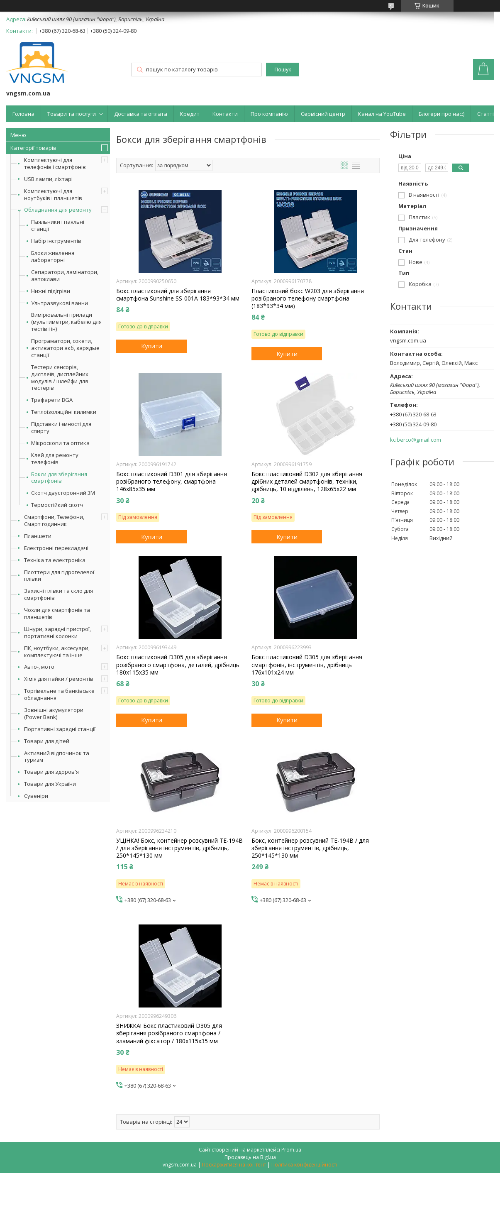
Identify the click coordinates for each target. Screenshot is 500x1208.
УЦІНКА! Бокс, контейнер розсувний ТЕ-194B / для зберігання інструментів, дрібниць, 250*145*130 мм (179, 848)
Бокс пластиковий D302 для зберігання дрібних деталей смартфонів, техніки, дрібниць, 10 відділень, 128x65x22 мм (306, 481)
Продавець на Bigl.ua (250, 1157)
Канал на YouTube (382, 113)
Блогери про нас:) (441, 113)
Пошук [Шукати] (282, 69)
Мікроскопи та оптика (60, 443)
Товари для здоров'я (51, 771)
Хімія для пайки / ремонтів (58, 678)
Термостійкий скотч (57, 505)
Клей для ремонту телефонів (54, 459)
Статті (485, 113)
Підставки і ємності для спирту (61, 428)
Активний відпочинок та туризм (56, 756)
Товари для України (50, 783)
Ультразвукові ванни (59, 303)
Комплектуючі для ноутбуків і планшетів (53, 194)
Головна (23, 113)
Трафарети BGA (52, 399)
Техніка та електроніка (54, 560)
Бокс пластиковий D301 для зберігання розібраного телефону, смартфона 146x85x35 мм (171, 481)
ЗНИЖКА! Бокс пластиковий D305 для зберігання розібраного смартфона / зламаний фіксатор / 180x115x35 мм (169, 1033)
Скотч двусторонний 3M (63, 492)
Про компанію (269, 113)
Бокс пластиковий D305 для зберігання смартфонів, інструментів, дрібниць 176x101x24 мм (306, 664)
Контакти (225, 113)
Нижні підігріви (50, 291)
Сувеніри (36, 796)
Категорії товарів (33, 148)
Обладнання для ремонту (58, 209)
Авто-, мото (39, 666)
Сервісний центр (323, 113)
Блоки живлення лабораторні (52, 256)
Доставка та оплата (140, 113)
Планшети (37, 536)
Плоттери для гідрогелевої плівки (59, 575)
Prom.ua (291, 1149)
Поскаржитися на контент (234, 1164)
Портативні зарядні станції (59, 729)
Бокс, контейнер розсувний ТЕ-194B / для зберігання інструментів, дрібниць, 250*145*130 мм (310, 848)
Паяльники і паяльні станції (57, 225)
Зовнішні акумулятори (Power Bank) (53, 713)
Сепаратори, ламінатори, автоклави (64, 276)
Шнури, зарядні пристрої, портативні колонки (57, 632)
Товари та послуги (71, 113)
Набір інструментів (56, 241)
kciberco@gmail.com (415, 439)
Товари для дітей (46, 741)
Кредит (190, 113)
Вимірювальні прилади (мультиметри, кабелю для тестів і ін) (66, 322)
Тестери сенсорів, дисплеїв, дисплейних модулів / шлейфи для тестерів (59, 378)
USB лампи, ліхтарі (48, 179)
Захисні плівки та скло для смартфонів (58, 594)
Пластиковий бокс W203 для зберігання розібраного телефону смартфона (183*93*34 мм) (307, 298)
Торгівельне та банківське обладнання (59, 694)
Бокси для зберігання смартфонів (59, 478)
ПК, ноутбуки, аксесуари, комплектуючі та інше (57, 651)
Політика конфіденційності (304, 1164)
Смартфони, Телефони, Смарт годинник (54, 520)
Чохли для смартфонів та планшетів (57, 613)
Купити (151, 346)
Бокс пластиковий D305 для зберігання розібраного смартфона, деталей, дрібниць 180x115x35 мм (177, 664)
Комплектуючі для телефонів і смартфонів (55, 163)
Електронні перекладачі (56, 548)
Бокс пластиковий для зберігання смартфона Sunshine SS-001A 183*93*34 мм (177, 294)
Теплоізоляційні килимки (63, 412)
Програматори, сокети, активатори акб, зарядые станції (65, 348)
